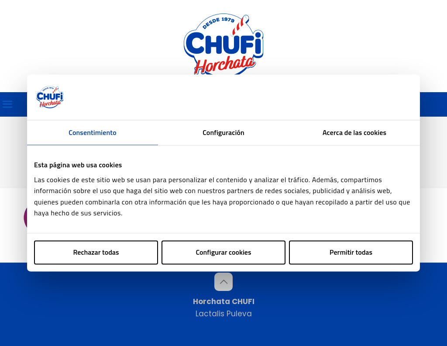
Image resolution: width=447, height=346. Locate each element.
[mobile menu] (7, 104)
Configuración (223, 132)
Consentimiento (92, 132)
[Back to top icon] (223, 282)
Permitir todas (351, 252)
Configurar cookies (223, 252)
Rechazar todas (96, 252)
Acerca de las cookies (354, 132)
